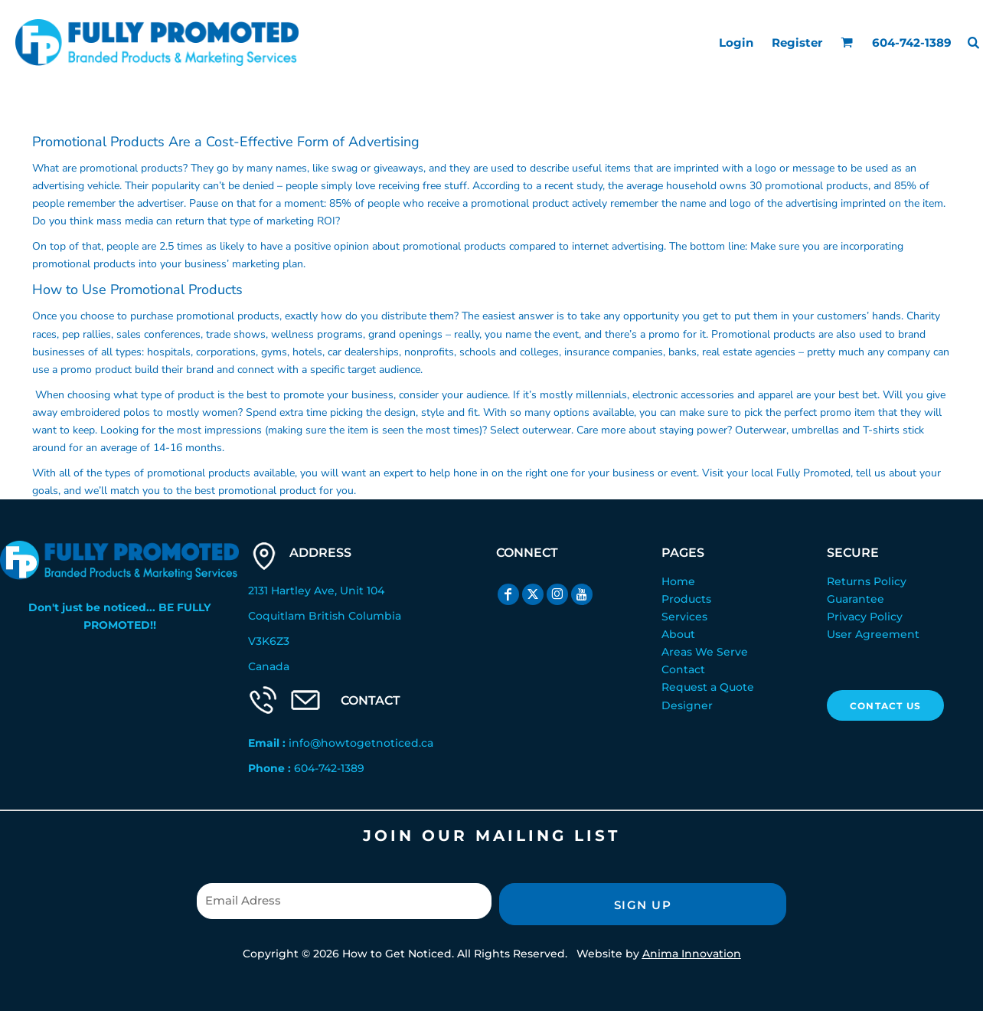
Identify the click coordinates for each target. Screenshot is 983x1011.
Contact (683, 669)
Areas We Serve (704, 652)
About (678, 634)
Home (678, 581)
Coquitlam (276, 616)
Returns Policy (866, 581)
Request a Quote (707, 687)
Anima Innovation (691, 953)
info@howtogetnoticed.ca (361, 743)
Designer (687, 705)
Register (797, 42)
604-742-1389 (329, 768)
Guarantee (855, 599)
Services (684, 616)
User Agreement (873, 634)
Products (686, 599)
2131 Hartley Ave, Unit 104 (316, 590)
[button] (847, 42)
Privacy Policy (865, 616)
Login (736, 42)
